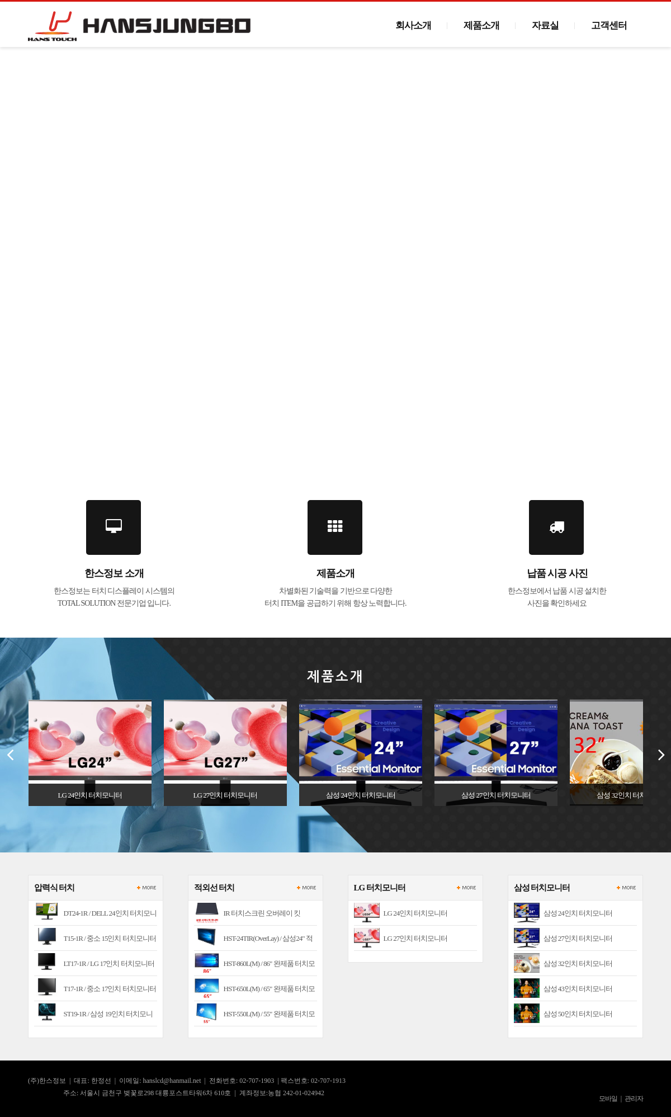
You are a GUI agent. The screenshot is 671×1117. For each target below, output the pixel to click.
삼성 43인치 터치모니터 (578, 988)
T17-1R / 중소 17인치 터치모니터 (110, 988)
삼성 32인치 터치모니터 (578, 963)
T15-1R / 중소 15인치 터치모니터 (110, 938)
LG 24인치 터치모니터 (416, 913)
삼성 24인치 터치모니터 (578, 913)
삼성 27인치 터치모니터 (578, 938)
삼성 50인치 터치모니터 (578, 1014)
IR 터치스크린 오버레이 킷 (262, 913)
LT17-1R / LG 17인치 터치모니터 (109, 963)
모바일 (608, 1098)
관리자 (634, 1098)
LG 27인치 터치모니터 (416, 938)
